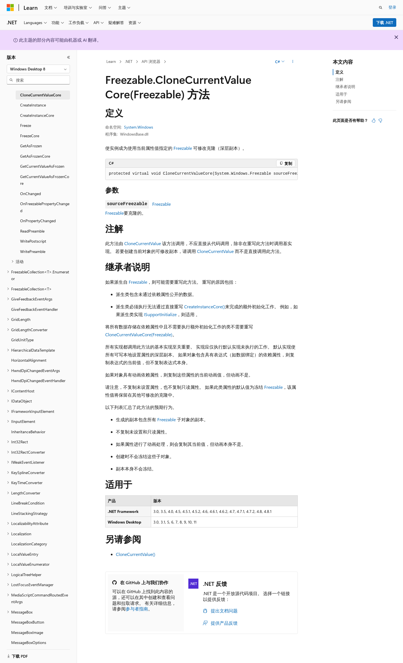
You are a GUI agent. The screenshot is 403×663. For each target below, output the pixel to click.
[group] (201, 174)
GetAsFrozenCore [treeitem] (35, 156)
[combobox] (38, 69)
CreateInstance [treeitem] (33, 105)
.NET (128, 61)
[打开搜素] (380, 8)
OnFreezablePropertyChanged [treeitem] (44, 207)
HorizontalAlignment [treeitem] (28, 360)
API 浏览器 (151, 61)
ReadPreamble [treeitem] (32, 231)
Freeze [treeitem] (25, 125)
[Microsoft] (10, 7)
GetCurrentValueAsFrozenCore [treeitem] (44, 180)
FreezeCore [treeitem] (29, 135)
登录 (392, 7)
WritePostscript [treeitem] (33, 241)
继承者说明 (345, 86)
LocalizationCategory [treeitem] (29, 543)
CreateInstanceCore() (204, 306)
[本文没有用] (380, 120)
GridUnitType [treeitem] (22, 339)
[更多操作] (293, 61)
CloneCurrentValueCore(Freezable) (138, 334)
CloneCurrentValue (142, 243)
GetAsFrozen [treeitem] (31, 145)
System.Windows (138, 127)
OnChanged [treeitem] (30, 193)
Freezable (183, 148)
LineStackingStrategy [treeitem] (29, 513)
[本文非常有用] (373, 120)
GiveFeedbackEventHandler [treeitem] (34, 309)
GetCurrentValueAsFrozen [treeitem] (42, 166)
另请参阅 (343, 101)
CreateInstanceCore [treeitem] (37, 115)
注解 (339, 79)
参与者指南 (137, 609)
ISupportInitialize (160, 314)
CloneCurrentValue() (135, 554)
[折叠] (68, 57)
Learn (111, 61)
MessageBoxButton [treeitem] (27, 622)
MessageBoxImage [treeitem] (27, 632)
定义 (339, 72)
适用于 (341, 94)
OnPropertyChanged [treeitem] (38, 220)
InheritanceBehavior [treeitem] (28, 431)
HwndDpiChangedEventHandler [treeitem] (38, 380)
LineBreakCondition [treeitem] (27, 503)
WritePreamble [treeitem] (32, 251)
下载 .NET (384, 22)
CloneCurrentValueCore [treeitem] (40, 95)
